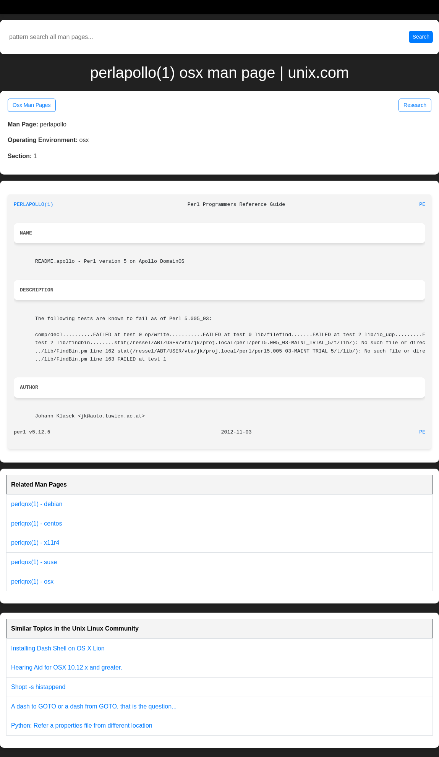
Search (421, 37)
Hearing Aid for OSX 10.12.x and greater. (66, 667)
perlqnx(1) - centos (36, 523)
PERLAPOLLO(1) (33, 204)
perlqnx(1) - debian (36, 504)
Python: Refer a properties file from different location (81, 725)
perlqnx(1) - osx (32, 581)
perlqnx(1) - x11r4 (35, 542)
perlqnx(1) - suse (34, 562)
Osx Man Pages (32, 105)
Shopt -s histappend (38, 687)
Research (414, 105)
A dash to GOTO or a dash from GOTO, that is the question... (94, 706)
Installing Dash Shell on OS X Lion (58, 648)
